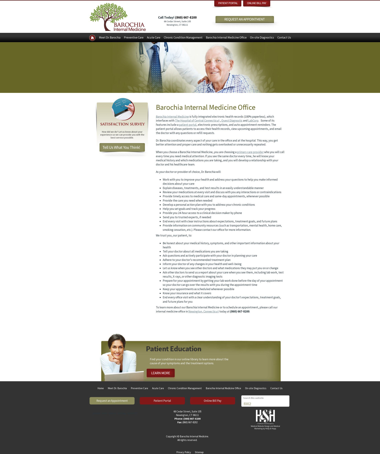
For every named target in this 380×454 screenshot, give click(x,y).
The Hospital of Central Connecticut (197, 120)
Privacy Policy (183, 452)
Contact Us (284, 37)
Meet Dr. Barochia (109, 37)
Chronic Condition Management (183, 37)
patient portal (187, 125)
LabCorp (253, 120)
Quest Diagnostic (232, 120)
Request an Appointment (112, 401)
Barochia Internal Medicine (172, 116)
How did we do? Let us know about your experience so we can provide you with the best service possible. (122, 134)
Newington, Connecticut (203, 311)
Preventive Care (134, 37)
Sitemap (199, 452)
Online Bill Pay (212, 401)
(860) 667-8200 (186, 17)
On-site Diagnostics (262, 37)
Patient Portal (162, 401)
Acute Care (153, 37)
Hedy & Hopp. (271, 428)
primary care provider (250, 152)
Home (100, 388)
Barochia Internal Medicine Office (226, 37)
